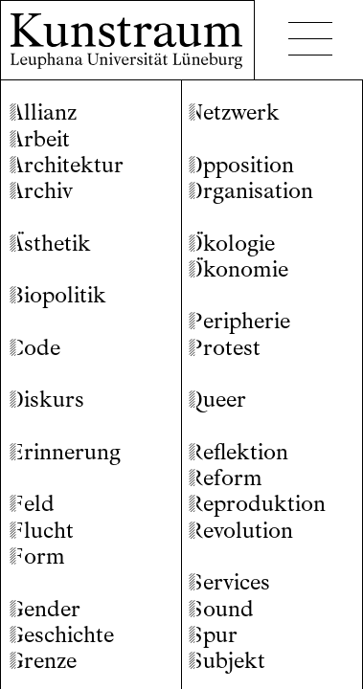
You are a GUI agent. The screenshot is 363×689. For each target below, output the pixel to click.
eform (225, 478)
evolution (241, 531)
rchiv (41, 191)
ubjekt (227, 661)
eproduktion (257, 504)
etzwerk (234, 112)
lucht (42, 531)
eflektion (238, 452)
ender (45, 609)
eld (32, 504)
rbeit (40, 139)
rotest (225, 348)
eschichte (62, 635)
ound (221, 609)
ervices (229, 582)
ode (35, 348)
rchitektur (67, 165)
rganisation (251, 191)
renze (43, 661)
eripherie (239, 321)
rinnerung (65, 452)
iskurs (47, 399)
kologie (232, 243)
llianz (43, 112)
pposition (241, 165)
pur (213, 635)
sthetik (50, 243)
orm (37, 556)
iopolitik (58, 295)
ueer (217, 399)
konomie (238, 269)
